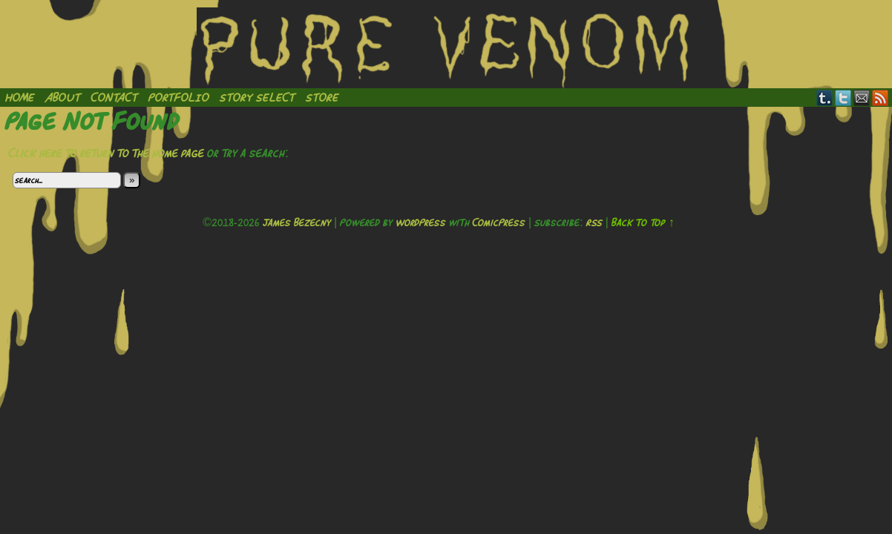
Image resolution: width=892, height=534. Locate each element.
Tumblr (825, 97)
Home (20, 97)
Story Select (257, 97)
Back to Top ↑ (643, 222)
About (63, 97)
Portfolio (178, 97)
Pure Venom (446, 47)
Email (862, 97)
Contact (114, 97)
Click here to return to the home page (106, 153)
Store (322, 97)
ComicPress (499, 222)
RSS (880, 97)
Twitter (843, 97)
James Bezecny (297, 222)
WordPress (421, 222)
